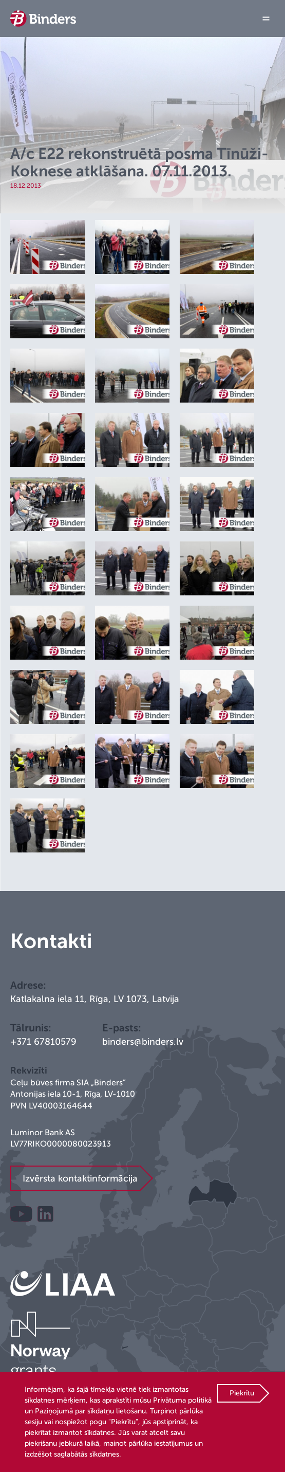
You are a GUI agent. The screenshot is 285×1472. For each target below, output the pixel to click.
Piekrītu (242, 1393)
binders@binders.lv (142, 1042)
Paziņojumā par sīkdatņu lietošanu (90, 1411)
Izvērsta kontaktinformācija (80, 1178)
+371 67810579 (43, 1042)
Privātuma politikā (182, 1400)
